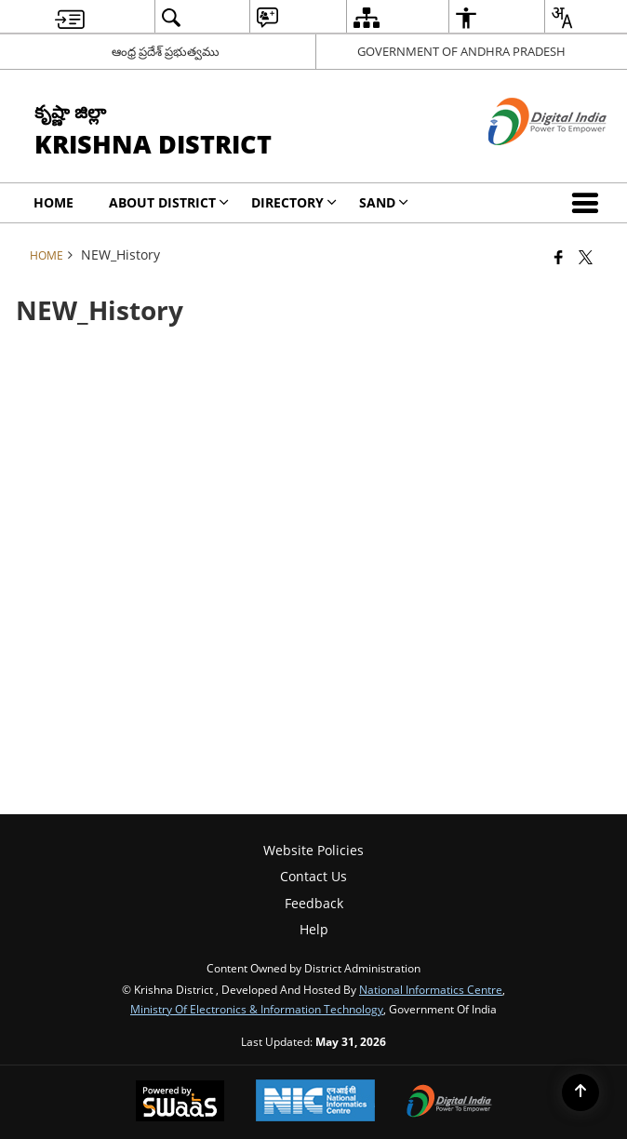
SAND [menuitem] (383, 202)
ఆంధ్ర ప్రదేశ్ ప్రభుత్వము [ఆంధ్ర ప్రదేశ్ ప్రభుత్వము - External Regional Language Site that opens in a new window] (166, 51)
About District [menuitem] (169, 202)
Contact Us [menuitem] (313, 876)
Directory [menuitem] (294, 202)
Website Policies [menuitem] (313, 850)
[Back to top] (580, 1092)
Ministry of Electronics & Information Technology (256, 1008)
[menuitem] (70, 17)
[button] (589, 202)
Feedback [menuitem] (314, 903)
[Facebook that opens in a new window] (558, 256)
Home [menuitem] (53, 202)
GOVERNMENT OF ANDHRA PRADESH (461, 51)
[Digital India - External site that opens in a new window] (524, 160)
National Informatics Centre (430, 989)
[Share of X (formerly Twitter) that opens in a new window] (585, 256)
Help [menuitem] (314, 929)
